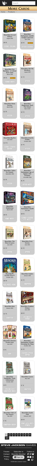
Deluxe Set (6, 46)
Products (11, 12)
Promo (9, 353)
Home (3, 12)
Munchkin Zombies (27, 317)
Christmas (13, 424)
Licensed (12, 81)
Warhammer (30, 46)
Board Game (12, 146)
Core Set (7, 218)
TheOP (5, 284)
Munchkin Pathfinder (9, 389)
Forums (6, 452)
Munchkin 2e (12, 46)
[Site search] (23, 3)
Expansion (24, 46)
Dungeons (27, 354)
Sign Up (18, 457)
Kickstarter (9, 148)
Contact (6, 454)
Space (25, 219)
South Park (27, 425)
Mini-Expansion (27, 283)
